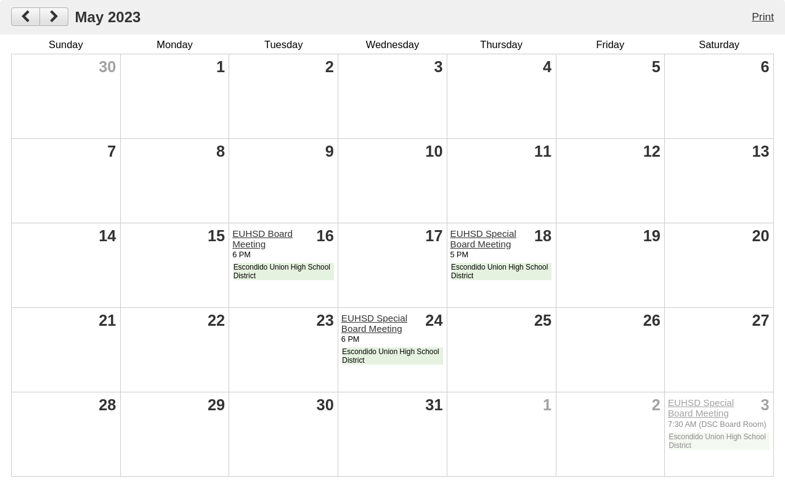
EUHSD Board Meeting (262, 238)
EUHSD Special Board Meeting (483, 238)
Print (763, 16)
